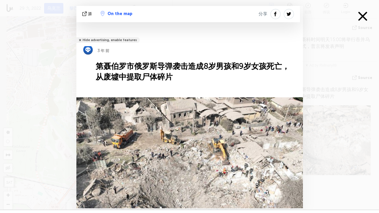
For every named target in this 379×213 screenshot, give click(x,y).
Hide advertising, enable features (110, 40)
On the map (116, 13)
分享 (262, 14)
